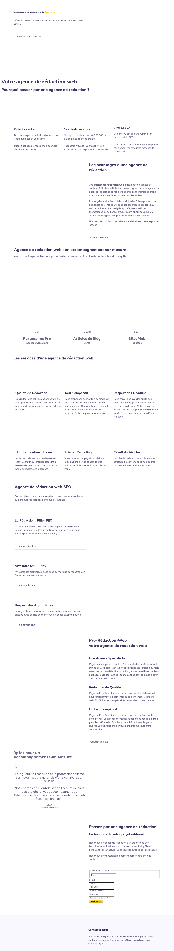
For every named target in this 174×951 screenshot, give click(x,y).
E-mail (92, 880)
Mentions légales (96, 943)
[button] (50, 546)
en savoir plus (27, 546)
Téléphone (94, 894)
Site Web (94, 887)
